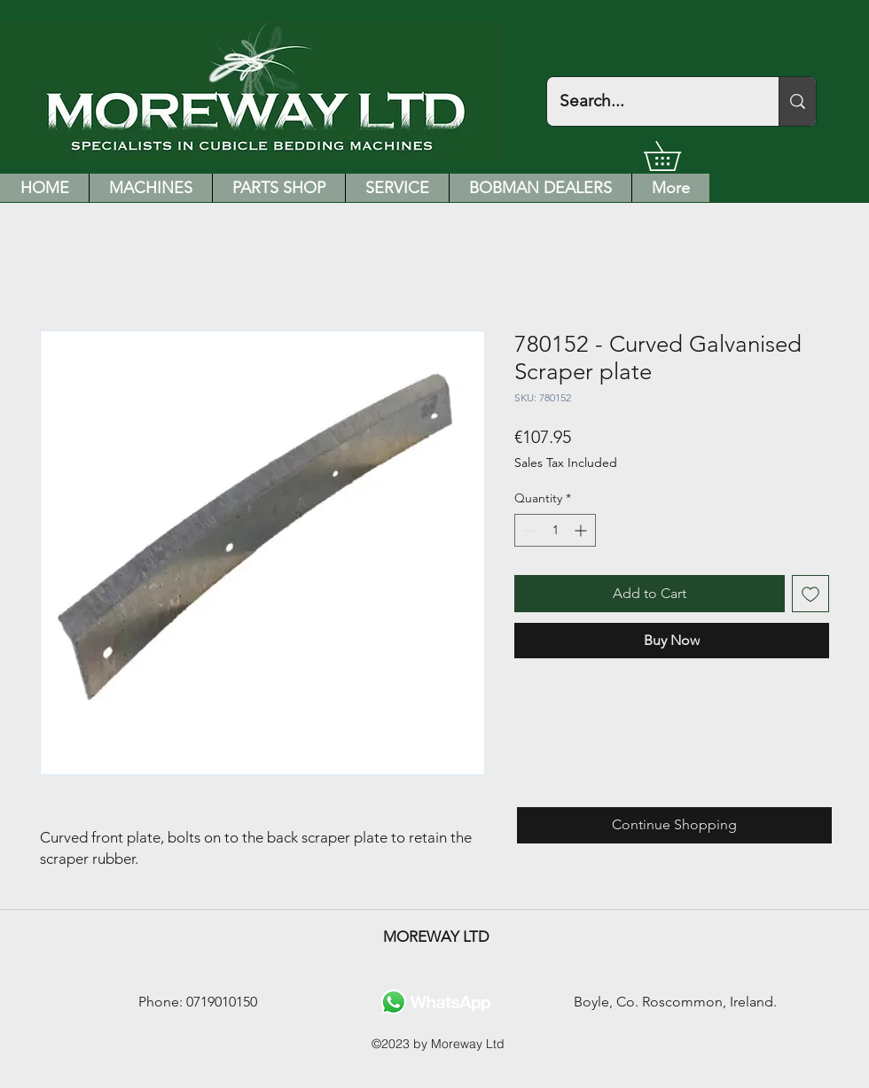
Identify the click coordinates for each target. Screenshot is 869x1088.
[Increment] (582, 530)
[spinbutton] (555, 530)
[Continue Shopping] (674, 825)
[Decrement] (528, 530)
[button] (676, 156)
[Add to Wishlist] (810, 593)
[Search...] (650, 101)
